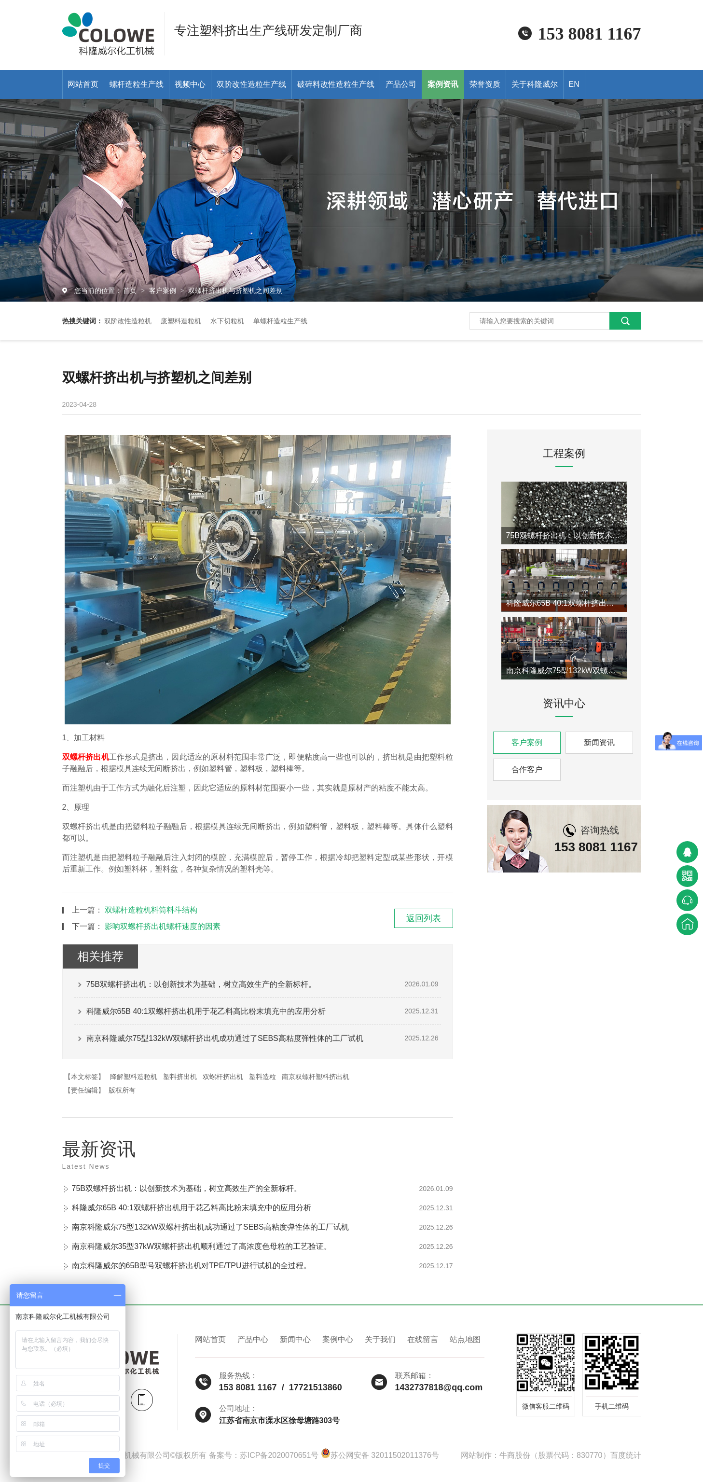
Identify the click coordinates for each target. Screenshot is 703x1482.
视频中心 (190, 84)
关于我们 (380, 1339)
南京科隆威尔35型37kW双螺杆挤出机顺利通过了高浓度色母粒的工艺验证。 (202, 1246)
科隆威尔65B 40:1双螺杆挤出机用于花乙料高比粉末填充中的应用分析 (206, 1011)
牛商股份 (514, 1455)
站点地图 (465, 1339)
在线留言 (422, 1339)
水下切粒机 (227, 321)
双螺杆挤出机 (85, 757)
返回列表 (423, 918)
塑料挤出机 (180, 1076)
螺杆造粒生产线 (137, 84)
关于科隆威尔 (534, 84)
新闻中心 (295, 1339)
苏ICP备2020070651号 (279, 1455)
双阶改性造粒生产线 (251, 84)
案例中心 (337, 1339)
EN (574, 84)
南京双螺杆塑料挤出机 (315, 1076)
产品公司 (401, 84)
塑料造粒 (262, 1076)
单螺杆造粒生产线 (280, 321)
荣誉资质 (484, 84)
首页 (130, 290)
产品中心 (252, 1339)
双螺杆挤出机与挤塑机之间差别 (235, 290)
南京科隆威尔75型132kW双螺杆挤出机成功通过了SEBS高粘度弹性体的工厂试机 (224, 1038)
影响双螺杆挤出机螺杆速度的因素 (163, 926)
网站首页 (83, 84)
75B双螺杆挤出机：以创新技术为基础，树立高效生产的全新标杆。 (201, 984)
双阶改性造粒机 (128, 321)
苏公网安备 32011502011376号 (380, 1455)
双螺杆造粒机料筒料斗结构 (151, 910)
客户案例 (163, 290)
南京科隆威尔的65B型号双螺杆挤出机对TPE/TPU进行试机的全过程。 (191, 1265)
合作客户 (526, 769)
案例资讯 (442, 84)
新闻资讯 (599, 742)
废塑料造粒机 (181, 321)
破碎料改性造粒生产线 (335, 84)
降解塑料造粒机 (133, 1076)
